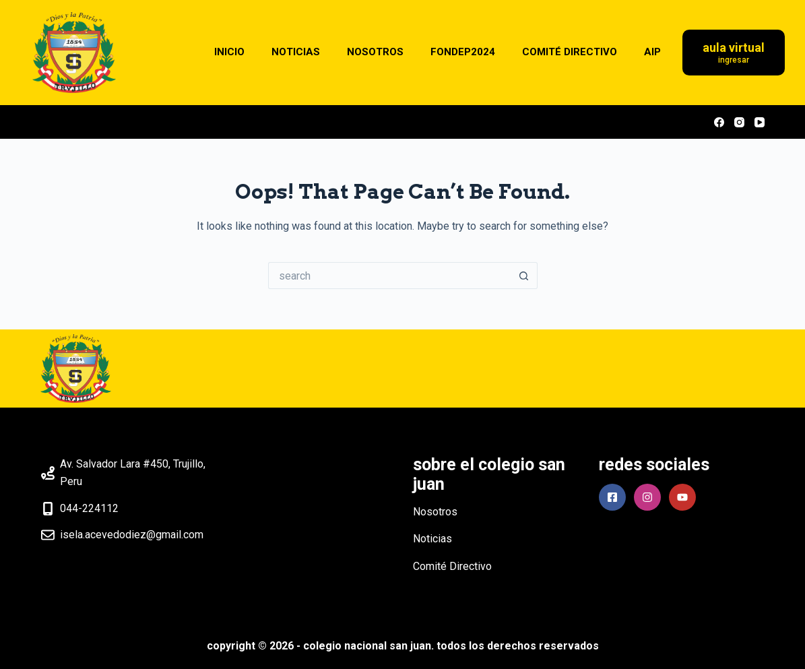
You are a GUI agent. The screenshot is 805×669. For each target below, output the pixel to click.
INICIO (229, 52)
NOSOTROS (375, 52)
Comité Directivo (452, 566)
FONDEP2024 (462, 52)
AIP (652, 52)
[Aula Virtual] (733, 53)
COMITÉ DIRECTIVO (569, 52)
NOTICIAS (295, 52)
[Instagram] (739, 122)
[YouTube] (759, 122)
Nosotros (435, 511)
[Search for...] (389, 275)
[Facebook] (719, 122)
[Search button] (524, 275)
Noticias (432, 538)
